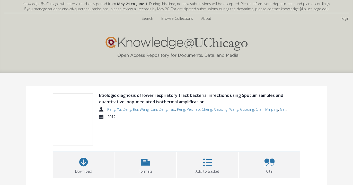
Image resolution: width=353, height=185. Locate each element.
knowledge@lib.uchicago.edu (305, 8)
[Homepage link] (176, 46)
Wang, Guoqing (241, 109)
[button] (146, 140)
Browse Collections (177, 18)
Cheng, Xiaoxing (214, 109)
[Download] (83, 140)
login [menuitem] (345, 18)
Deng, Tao (167, 109)
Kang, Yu (114, 109)
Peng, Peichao (188, 109)
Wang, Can (148, 109)
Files (59, 165)
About (206, 18)
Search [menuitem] (147, 18)
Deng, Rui (130, 109)
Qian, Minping (267, 109)
